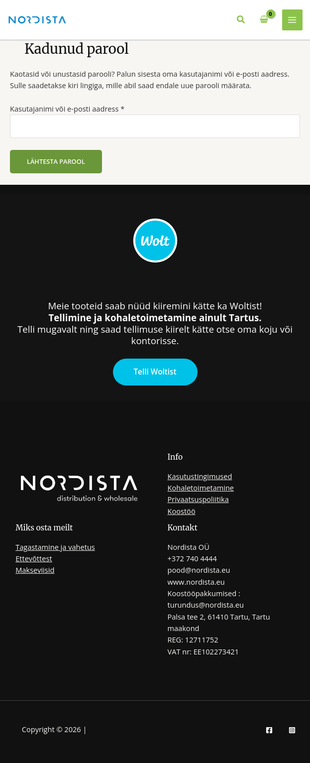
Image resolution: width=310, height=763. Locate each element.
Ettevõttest (33, 558)
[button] (241, 19)
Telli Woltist (154, 372)
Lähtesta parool (56, 161)
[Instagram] (292, 730)
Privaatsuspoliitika (198, 499)
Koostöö (182, 511)
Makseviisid (34, 570)
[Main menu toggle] (292, 19)
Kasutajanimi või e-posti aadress (80, 108)
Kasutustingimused (200, 476)
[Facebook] (269, 730)
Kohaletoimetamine (201, 488)
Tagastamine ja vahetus (55, 547)
